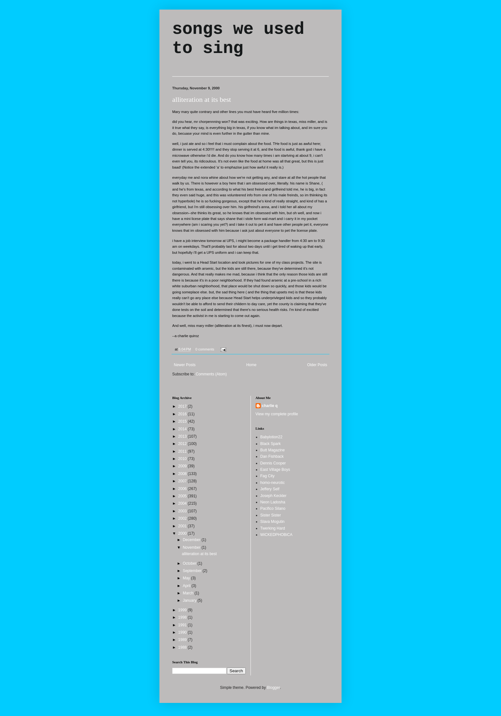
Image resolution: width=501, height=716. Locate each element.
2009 (183, 466)
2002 (183, 518)
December (192, 540)
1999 (183, 610)
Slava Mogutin (272, 521)
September (193, 571)
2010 (183, 458)
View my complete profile (277, 414)
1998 (183, 617)
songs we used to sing (238, 39)
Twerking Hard (272, 528)
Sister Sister (270, 515)
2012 (183, 443)
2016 (183, 414)
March (189, 593)
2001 (183, 526)
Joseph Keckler (273, 496)
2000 (183, 533)
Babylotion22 (271, 437)
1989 (183, 639)
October (190, 563)
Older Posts (317, 365)
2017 (183, 406)
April (187, 586)
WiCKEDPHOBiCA (276, 534)
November (192, 547)
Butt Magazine (272, 450)
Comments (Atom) (211, 374)
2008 (183, 473)
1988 (183, 647)
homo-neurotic (272, 482)
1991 (183, 625)
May (187, 578)
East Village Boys (275, 469)
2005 (183, 496)
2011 (183, 451)
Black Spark (270, 443)
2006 (183, 488)
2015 (183, 421)
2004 (183, 503)
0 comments (205, 349)
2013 (183, 436)
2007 (183, 481)
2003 (183, 511)
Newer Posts (185, 365)
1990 (183, 632)
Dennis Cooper (273, 463)
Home (251, 365)
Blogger (273, 687)
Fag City (267, 476)
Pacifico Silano (273, 508)
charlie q (270, 405)
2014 (183, 429)
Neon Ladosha (272, 502)
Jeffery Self (270, 489)
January (190, 600)
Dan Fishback (272, 456)
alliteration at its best (201, 99)
